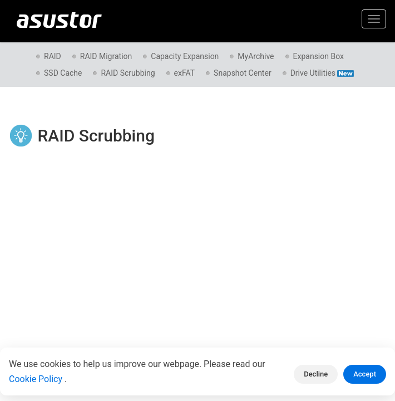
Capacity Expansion (185, 56)
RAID (52, 56)
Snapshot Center (242, 73)
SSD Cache (63, 73)
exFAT (184, 73)
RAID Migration (106, 56)
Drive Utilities (322, 73)
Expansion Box (318, 56)
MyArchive (256, 56)
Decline (316, 374)
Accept (364, 374)
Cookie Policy (37, 379)
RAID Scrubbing (128, 73)
